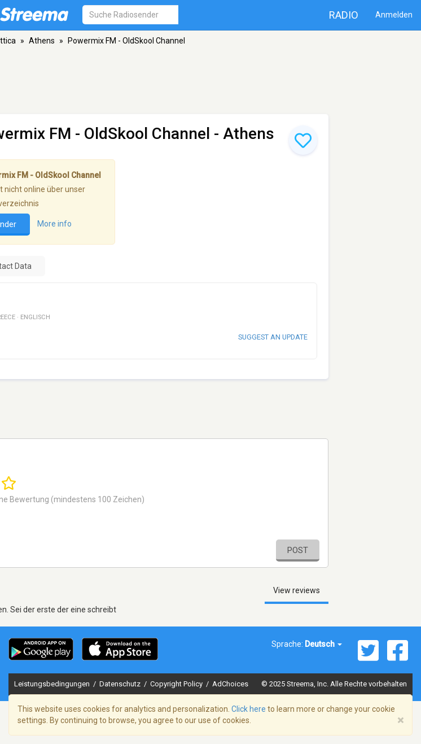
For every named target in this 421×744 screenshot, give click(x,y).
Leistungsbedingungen (52, 684)
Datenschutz (120, 684)
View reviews (296, 590)
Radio (343, 15)
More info (54, 223)
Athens (42, 40)
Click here (248, 708)
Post (297, 550)
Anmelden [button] (394, 14)
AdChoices (230, 684)
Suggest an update (273, 337)
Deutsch (323, 644)
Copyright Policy (177, 684)
